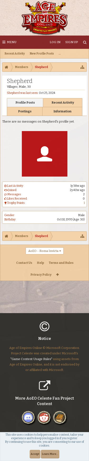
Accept (35, 454)
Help (40, 263)
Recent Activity (15, 53)
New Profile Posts (42, 53)
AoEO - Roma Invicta (43, 251)
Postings (25, 111)
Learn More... (50, 454)
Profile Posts (25, 102)
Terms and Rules (61, 263)
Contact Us (24, 263)
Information (62, 111)
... (60, 53)
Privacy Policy (41, 274)
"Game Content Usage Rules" (31, 363)
